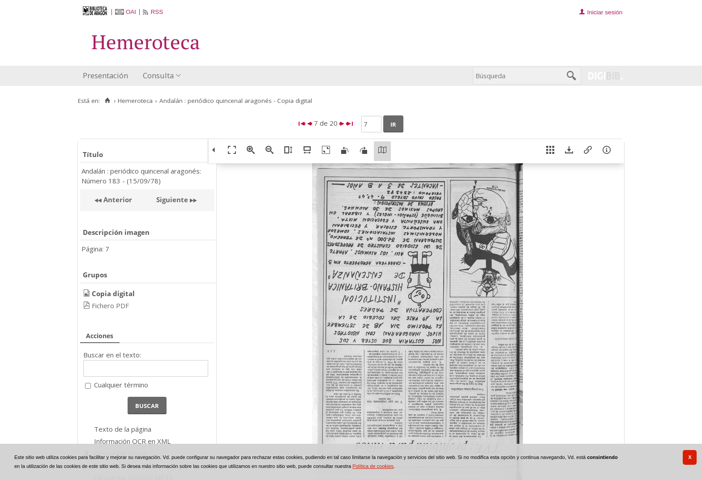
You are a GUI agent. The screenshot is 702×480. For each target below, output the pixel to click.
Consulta (158, 75)
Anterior (117, 199)
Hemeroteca (135, 101)
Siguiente (172, 199)
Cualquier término (121, 384)
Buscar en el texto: (112, 354)
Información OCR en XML (132, 441)
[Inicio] (107, 101)
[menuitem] (107, 76)
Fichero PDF (110, 305)
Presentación (105, 75)
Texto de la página (122, 429)
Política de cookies (373, 466)
